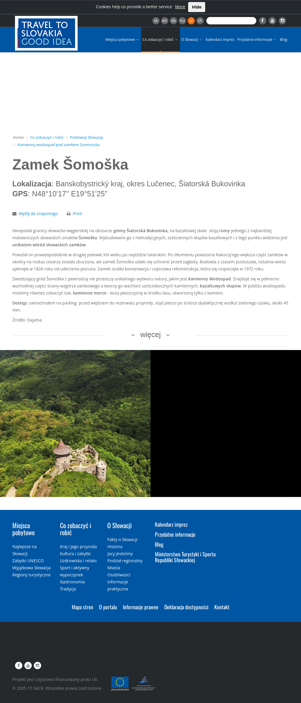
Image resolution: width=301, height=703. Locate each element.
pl (191, 20)
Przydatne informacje (257, 39)
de (173, 20)
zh (200, 20)
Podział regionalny (124, 560)
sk (156, 20)
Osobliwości (118, 575)
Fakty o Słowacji (122, 539)
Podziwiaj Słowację (86, 137)
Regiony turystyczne (31, 575)
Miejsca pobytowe (123, 39)
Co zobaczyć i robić (160, 39)
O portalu (108, 607)
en (164, 20)
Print (77, 213)
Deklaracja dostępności (186, 607)
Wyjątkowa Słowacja (31, 567)
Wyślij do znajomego (38, 213)
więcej (150, 334)
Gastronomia (72, 582)
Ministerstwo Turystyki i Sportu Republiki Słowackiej (185, 557)
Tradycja (68, 589)
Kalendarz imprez (220, 39)
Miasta (113, 567)
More (180, 6)
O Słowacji (192, 39)
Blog (283, 39)
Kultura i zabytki (75, 553)
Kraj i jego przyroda (78, 546)
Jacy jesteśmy (120, 553)
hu (182, 20)
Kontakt (222, 607)
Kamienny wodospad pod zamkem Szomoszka (59, 144)
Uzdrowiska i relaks (78, 560)
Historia (114, 546)
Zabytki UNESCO (28, 560)
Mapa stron (82, 607)
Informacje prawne (140, 607)
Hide (196, 7)
